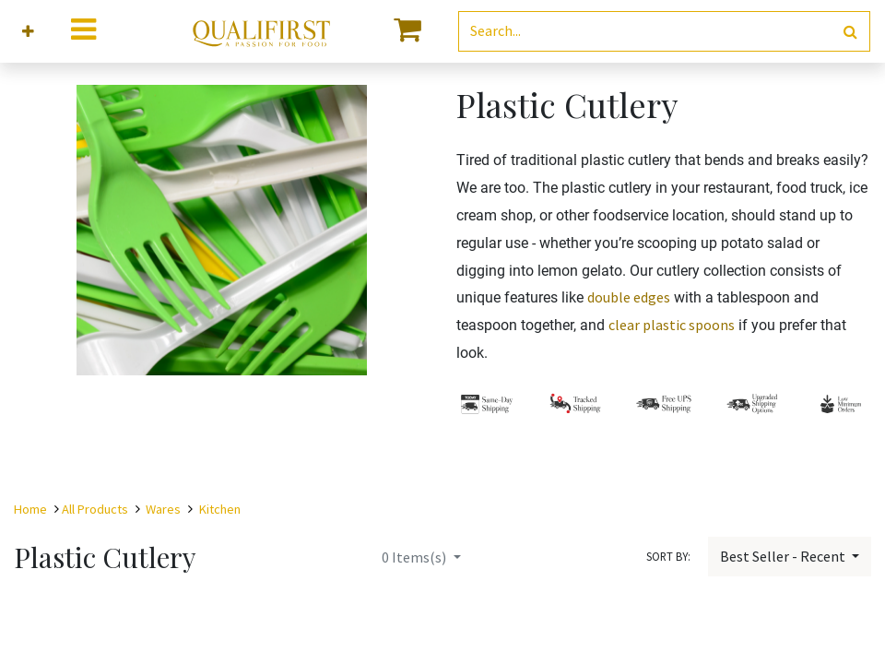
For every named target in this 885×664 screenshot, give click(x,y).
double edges (628, 297)
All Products (95, 509)
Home (30, 509)
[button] (28, 32)
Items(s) (415, 557)
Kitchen (220, 509)
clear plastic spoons (671, 324)
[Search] (850, 32)
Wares (163, 509)
